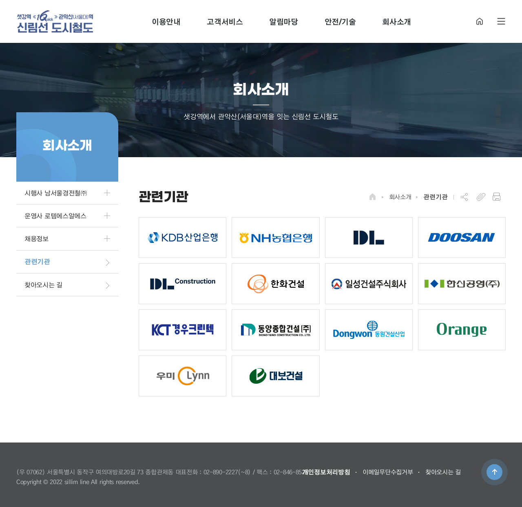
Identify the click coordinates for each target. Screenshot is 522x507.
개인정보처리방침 (326, 471)
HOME (479, 21)
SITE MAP (501, 21)
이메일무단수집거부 (388, 471)
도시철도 (55, 21)
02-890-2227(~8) (227, 471)
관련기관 (435, 196)
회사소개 (400, 196)
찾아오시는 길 (443, 471)
